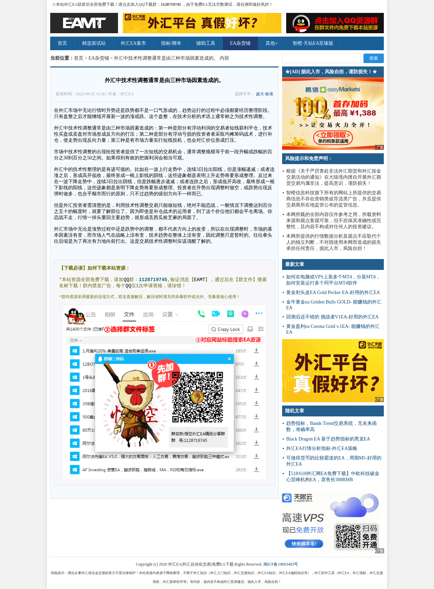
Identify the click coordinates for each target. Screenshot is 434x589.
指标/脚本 (171, 43)
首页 (62, 43)
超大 (260, 94)
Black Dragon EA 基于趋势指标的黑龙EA (328, 438)
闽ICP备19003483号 (280, 564)
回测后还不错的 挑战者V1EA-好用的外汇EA (332, 316)
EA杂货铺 (240, 43)
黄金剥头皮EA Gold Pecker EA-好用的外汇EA (333, 292)
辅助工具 (205, 43)
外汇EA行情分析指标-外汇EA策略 (321, 448)
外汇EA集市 (133, 43)
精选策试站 (94, 43)
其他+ (271, 43)
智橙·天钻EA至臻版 (313, 43)
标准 (269, 94)
